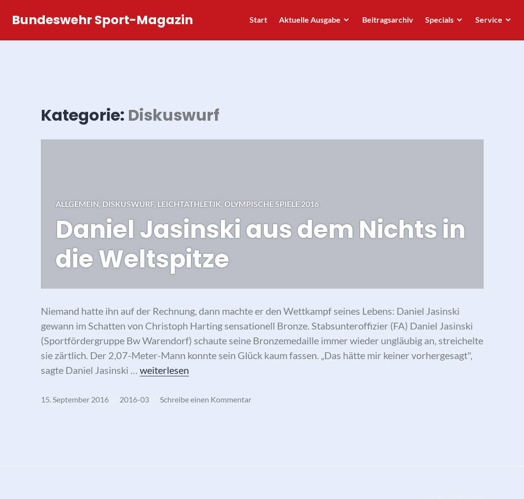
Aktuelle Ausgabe (307, 22)
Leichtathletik (189, 203)
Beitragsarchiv (384, 22)
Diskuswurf (128, 203)
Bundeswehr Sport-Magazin (105, 23)
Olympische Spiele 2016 (271, 203)
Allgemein (77, 203)
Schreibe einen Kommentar (205, 399)
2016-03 (134, 399)
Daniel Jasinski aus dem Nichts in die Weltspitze (260, 244)
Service (485, 22)
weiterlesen (164, 370)
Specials (436, 22)
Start (255, 22)
